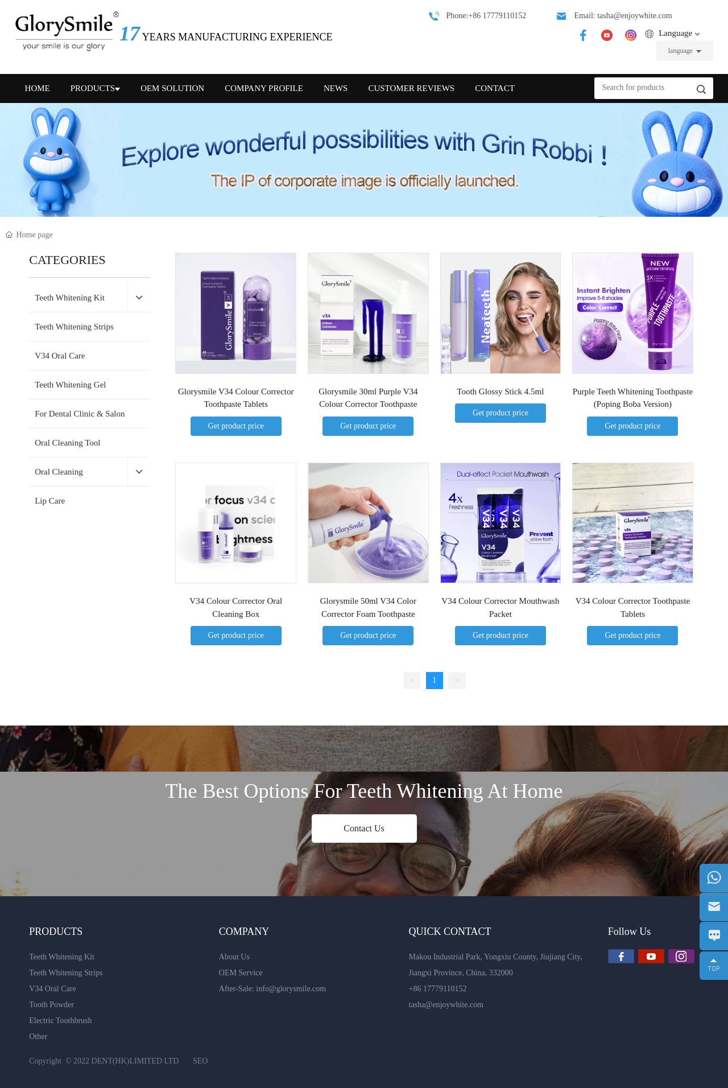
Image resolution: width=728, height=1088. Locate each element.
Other (38, 1036)
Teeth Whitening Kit (61, 957)
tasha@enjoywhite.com (446, 1004)
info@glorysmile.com (291, 988)
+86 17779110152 (438, 988)
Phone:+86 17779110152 (486, 15)
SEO (200, 1061)
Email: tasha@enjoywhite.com (623, 15)
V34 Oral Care (52, 988)
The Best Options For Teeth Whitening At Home (363, 791)
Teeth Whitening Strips (65, 973)
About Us (234, 957)
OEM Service (241, 973)
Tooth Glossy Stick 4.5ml (500, 391)
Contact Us (364, 828)
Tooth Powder (51, 1004)
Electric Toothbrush (60, 1020)
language (680, 51)
